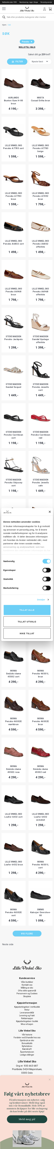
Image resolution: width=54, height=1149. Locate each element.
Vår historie (27, 1034)
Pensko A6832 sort (13, 244)
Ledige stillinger (27, 1055)
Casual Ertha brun (40, 100)
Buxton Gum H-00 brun (13, 102)
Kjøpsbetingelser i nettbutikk (27, 1007)
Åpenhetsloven (27, 1052)
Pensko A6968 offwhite (40, 293)
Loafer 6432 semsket (40, 818)
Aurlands (13, 98)
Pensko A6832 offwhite (40, 245)
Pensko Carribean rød (40, 436)
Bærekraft (27, 1049)
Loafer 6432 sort (13, 817)
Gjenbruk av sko (27, 1040)
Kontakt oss (27, 985)
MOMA (13, 671)
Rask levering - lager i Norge (28, 2)
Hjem (4, 25)
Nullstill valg (27, 47)
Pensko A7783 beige (40, 150)
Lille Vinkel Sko (13, 145)
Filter (19, 61)
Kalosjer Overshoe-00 (40, 914)
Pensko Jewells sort (40, 388)
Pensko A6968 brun (13, 293)
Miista (40, 98)
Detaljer (41, 599)
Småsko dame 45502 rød (40, 770)
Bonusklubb (27, 1043)
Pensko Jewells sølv (40, 484)
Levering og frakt (27, 1015)
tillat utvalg (27, 621)
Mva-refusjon (27, 1024)
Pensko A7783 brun (13, 197)
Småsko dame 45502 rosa (13, 770)
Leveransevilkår (27, 1012)
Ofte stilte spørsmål (27, 990)
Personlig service (46, 2)
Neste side (7, 944)
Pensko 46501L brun (40, 675)
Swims (40, 909)
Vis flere (27, 933)
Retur (27, 1010)
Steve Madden (13, 336)
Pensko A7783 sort (13, 148)
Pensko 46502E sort (13, 914)
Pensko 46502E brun (40, 723)
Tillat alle (26, 610)
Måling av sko (27, 988)
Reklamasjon (27, 1018)
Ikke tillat (27, 633)
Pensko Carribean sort (13, 436)
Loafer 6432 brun (13, 864)
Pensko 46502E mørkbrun (13, 723)
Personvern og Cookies (27, 993)
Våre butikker (27, 982)
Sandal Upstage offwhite (40, 341)
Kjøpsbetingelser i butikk (27, 1021)
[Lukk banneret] (50, 512)
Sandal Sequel (13, 387)
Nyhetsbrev (27, 1046)
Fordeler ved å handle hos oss (27, 1037)
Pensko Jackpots (13, 339)
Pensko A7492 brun (40, 197)
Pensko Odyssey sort (13, 484)
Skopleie (27, 996)
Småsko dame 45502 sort (13, 675)
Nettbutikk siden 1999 (9, 2)
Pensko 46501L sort (40, 866)
